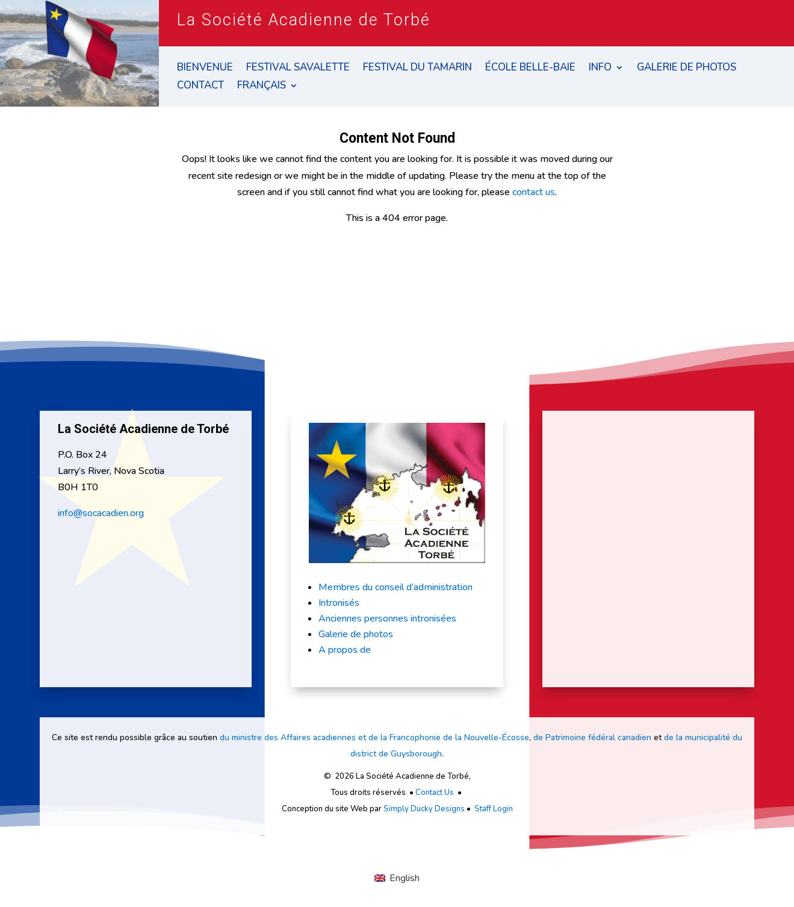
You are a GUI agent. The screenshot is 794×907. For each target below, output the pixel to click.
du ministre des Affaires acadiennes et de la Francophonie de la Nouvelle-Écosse (374, 737)
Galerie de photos (355, 634)
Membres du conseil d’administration (395, 587)
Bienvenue (205, 68)
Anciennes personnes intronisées (387, 618)
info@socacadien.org (101, 513)
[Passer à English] (396, 878)
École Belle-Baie (530, 68)
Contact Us (434, 792)
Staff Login (493, 808)
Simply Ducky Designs (424, 808)
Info (600, 68)
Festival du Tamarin (417, 68)
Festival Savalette (298, 68)
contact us (533, 192)
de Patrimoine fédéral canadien (592, 737)
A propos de (344, 649)
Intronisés (338, 602)
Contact (200, 86)
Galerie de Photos (686, 68)
